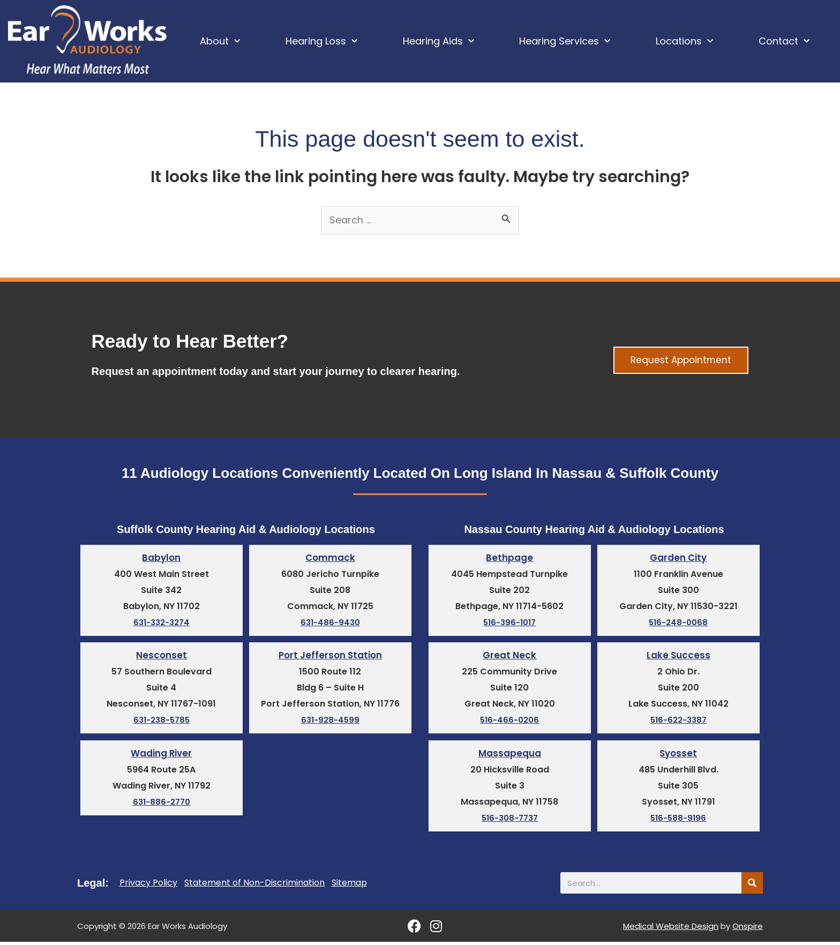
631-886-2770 (161, 805)
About (220, 41)
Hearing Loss (321, 41)
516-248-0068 (678, 624)
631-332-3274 (161, 624)
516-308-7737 (510, 821)
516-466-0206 (509, 722)
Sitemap (349, 886)
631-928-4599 (330, 722)
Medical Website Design (670, 929)
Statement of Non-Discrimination (254, 886)
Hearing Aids (438, 41)
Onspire (747, 929)
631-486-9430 (330, 624)
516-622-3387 (678, 722)
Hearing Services (564, 41)
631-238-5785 (161, 722)
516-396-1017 (509, 624)
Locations (684, 41)
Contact (784, 41)
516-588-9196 (678, 821)
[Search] (752, 886)
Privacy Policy (148, 886)
